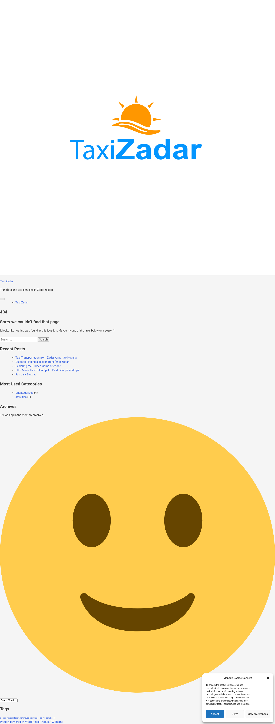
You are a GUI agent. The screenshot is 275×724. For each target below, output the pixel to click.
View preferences (257, 714)
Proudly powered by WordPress (19, 721)
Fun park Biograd (25, 374)
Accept (215, 714)
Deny (235, 714)
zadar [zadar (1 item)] (54, 718)
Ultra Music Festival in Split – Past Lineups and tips (47, 370)
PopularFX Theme (52, 721)
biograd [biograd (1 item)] (3, 718)
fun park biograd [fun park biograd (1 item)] (14, 718)
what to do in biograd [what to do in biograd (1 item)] (42, 718)
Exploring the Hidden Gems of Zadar (38, 366)
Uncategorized (24, 392)
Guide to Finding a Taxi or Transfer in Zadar (42, 361)
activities (21, 397)
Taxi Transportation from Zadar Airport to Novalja (46, 357)
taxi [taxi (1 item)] (31, 718)
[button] (268, 678)
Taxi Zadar (6, 281)
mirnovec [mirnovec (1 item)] (25, 718)
